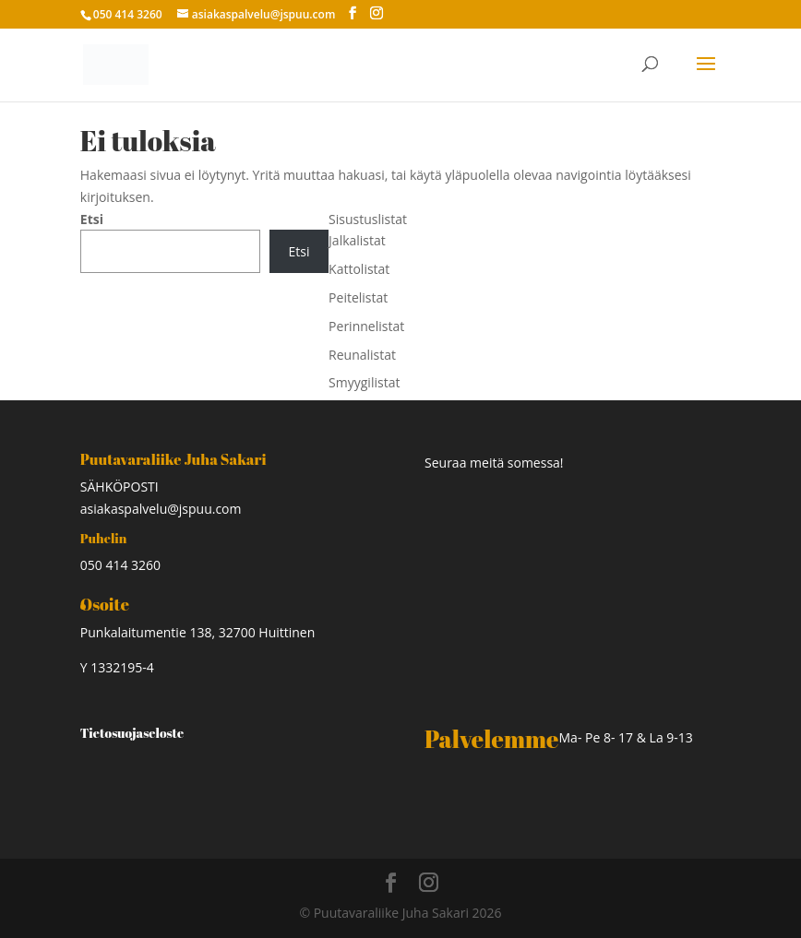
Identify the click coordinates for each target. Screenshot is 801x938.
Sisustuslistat (368, 219)
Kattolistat (359, 269)
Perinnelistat (366, 326)
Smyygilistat (364, 382)
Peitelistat (358, 297)
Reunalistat (362, 354)
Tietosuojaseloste (132, 733)
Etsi (91, 219)
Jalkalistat (357, 240)
